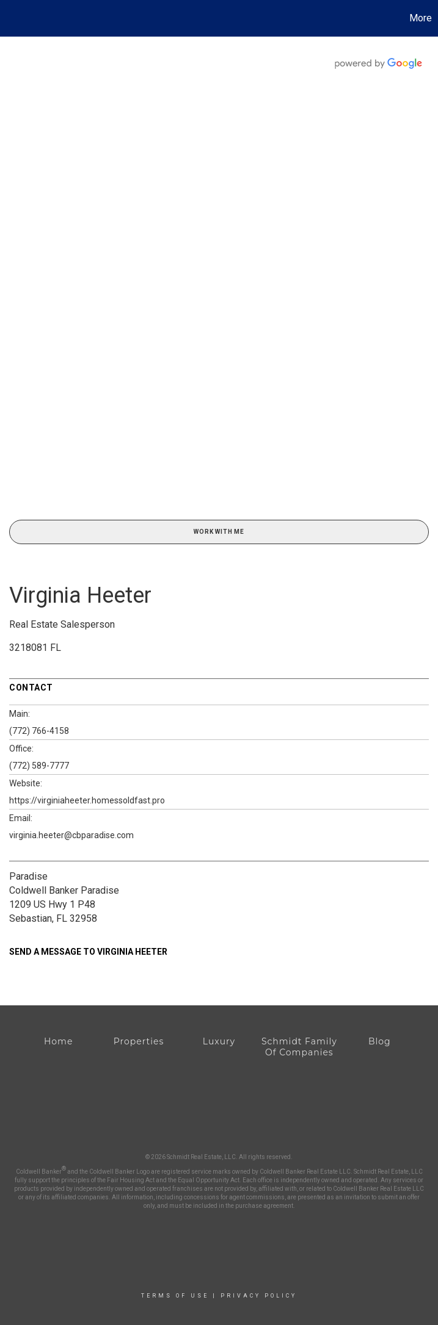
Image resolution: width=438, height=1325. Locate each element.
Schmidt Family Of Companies (299, 1047)
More (420, 18)
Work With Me (219, 531)
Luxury (219, 1041)
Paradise (28, 876)
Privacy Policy (259, 1296)
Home (58, 1041)
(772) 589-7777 (39, 765)
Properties (139, 1041)
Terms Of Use (175, 1296)
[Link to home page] (15, 18)
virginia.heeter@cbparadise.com (71, 835)
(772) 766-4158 (39, 731)
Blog (379, 1041)
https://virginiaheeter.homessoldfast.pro (87, 800)
